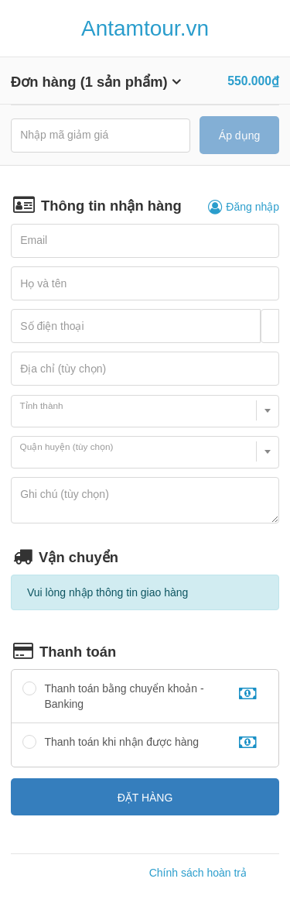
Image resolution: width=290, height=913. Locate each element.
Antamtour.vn (145, 28)
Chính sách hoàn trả (198, 873)
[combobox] (145, 411)
